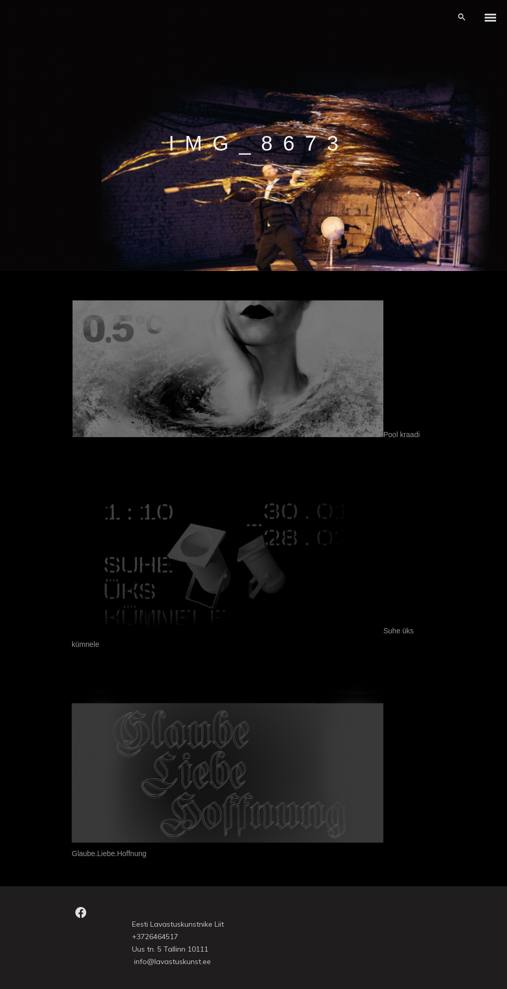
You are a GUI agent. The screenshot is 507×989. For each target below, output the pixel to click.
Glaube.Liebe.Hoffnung (109, 853)
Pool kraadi (401, 434)
